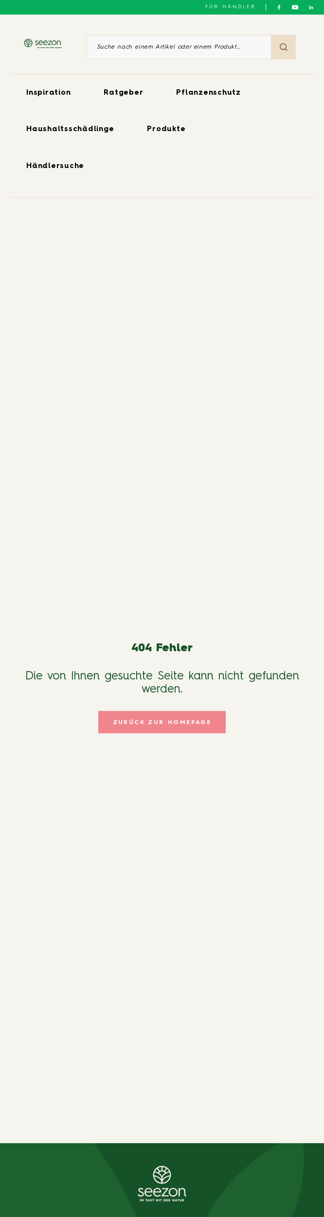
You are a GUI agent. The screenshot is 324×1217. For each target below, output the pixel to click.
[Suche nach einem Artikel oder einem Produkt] (179, 47)
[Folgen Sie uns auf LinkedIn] (311, 7)
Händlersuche (55, 166)
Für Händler (230, 6)
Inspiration (48, 93)
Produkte (166, 129)
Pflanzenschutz (208, 93)
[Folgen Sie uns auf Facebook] (279, 7)
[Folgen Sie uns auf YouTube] (295, 7)
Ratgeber (123, 93)
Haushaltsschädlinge (70, 129)
